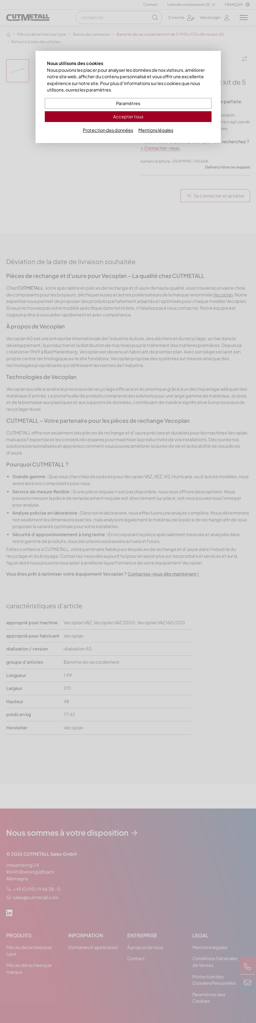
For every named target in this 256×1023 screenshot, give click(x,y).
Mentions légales (155, 130)
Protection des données (108, 130)
